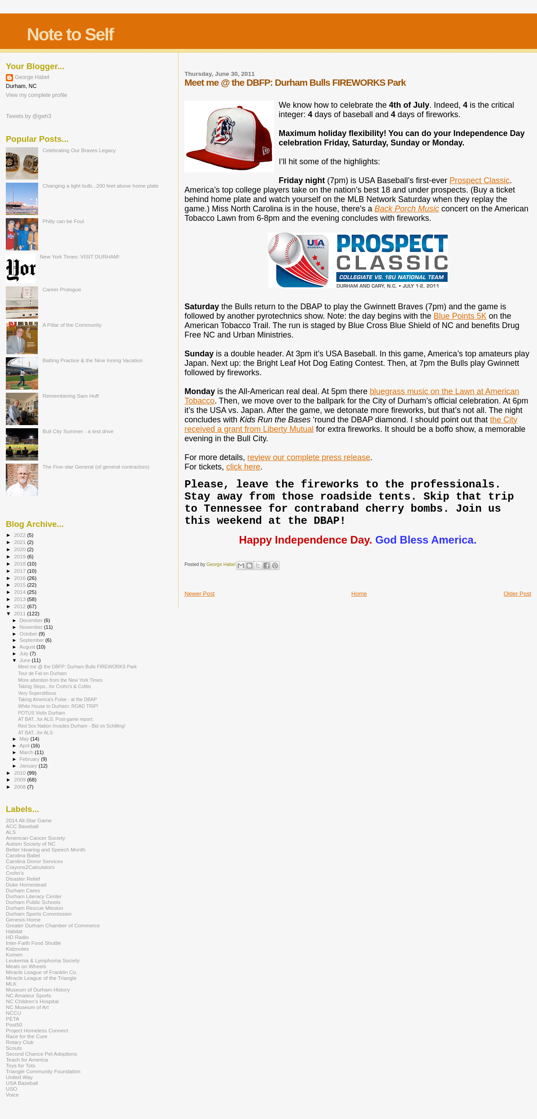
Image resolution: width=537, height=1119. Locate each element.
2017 (20, 571)
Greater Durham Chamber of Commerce (53, 925)
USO (11, 1089)
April (25, 745)
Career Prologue (62, 289)
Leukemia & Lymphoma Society (42, 960)
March (27, 752)
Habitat (14, 931)
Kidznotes (17, 949)
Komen (14, 954)
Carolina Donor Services (34, 861)
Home (359, 593)
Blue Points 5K (459, 316)
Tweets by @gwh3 (28, 116)
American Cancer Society (35, 838)
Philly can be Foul (63, 221)
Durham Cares (23, 890)
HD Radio (17, 937)
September (33, 640)
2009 (20, 779)
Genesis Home (23, 919)
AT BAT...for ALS (35, 732)
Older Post (517, 593)
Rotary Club (20, 1042)
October (29, 633)
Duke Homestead (26, 884)
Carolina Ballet (23, 855)
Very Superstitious (37, 693)
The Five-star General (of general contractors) (96, 467)
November (32, 627)
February (30, 759)
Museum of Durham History (38, 989)
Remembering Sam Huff (71, 396)
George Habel (32, 77)
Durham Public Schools (33, 902)
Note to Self (70, 34)
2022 (20, 535)
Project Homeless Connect (37, 1030)
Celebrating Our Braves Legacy (79, 150)
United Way (19, 1077)
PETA (12, 1019)
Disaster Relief (23, 879)
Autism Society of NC (31, 844)
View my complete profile (36, 95)
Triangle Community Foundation (43, 1071)
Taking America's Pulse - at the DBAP (57, 699)
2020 (20, 549)
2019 (20, 556)
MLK (11, 984)
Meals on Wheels (26, 966)
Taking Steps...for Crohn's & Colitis (54, 686)
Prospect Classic (480, 180)
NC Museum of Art (27, 1007)
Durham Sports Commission (39, 914)
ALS (11, 832)
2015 (20, 585)
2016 (20, 578)
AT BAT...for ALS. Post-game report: (55, 719)
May (25, 739)
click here (243, 466)
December (32, 620)
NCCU (13, 1013)
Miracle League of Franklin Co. (42, 972)
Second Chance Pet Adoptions (41, 1054)
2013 (20, 599)
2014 (20, 592)
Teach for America (27, 1059)
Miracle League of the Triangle (41, 978)
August (28, 646)
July (25, 653)
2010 (20, 773)
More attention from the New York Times (60, 680)
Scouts (14, 1048)
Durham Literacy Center (33, 896)
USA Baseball (22, 1083)
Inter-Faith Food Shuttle (33, 943)
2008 (20, 787)
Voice (12, 1094)
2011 (20, 613)
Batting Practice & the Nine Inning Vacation (93, 360)
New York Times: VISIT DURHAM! (80, 256)
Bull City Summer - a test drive (78, 431)
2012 (20, 606)
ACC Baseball (22, 826)
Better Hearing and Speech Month (45, 849)
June (26, 660)
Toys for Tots (20, 1065)
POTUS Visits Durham (41, 712)
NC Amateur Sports (28, 995)
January (29, 765)
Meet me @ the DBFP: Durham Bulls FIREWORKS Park (77, 666)
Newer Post (199, 593)
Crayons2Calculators (30, 867)
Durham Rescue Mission (34, 908)
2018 (20, 563)
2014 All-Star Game (29, 820)
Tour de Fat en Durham (42, 673)
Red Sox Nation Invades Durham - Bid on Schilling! (71, 725)
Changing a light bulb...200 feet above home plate (101, 186)
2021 (20, 542)
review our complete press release (308, 457)
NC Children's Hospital (32, 1001)
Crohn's (15, 873)
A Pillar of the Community (72, 325)
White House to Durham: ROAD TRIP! (58, 706)
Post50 (14, 1024)
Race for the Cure (27, 1036)
